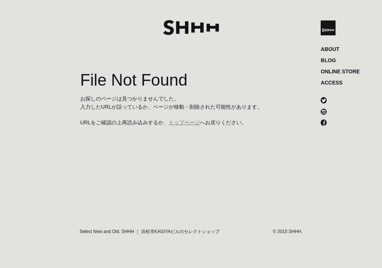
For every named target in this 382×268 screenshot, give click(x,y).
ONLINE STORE (340, 71)
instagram (324, 112)
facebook (324, 123)
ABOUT (330, 49)
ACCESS (331, 83)
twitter (324, 101)
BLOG (328, 60)
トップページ (184, 122)
